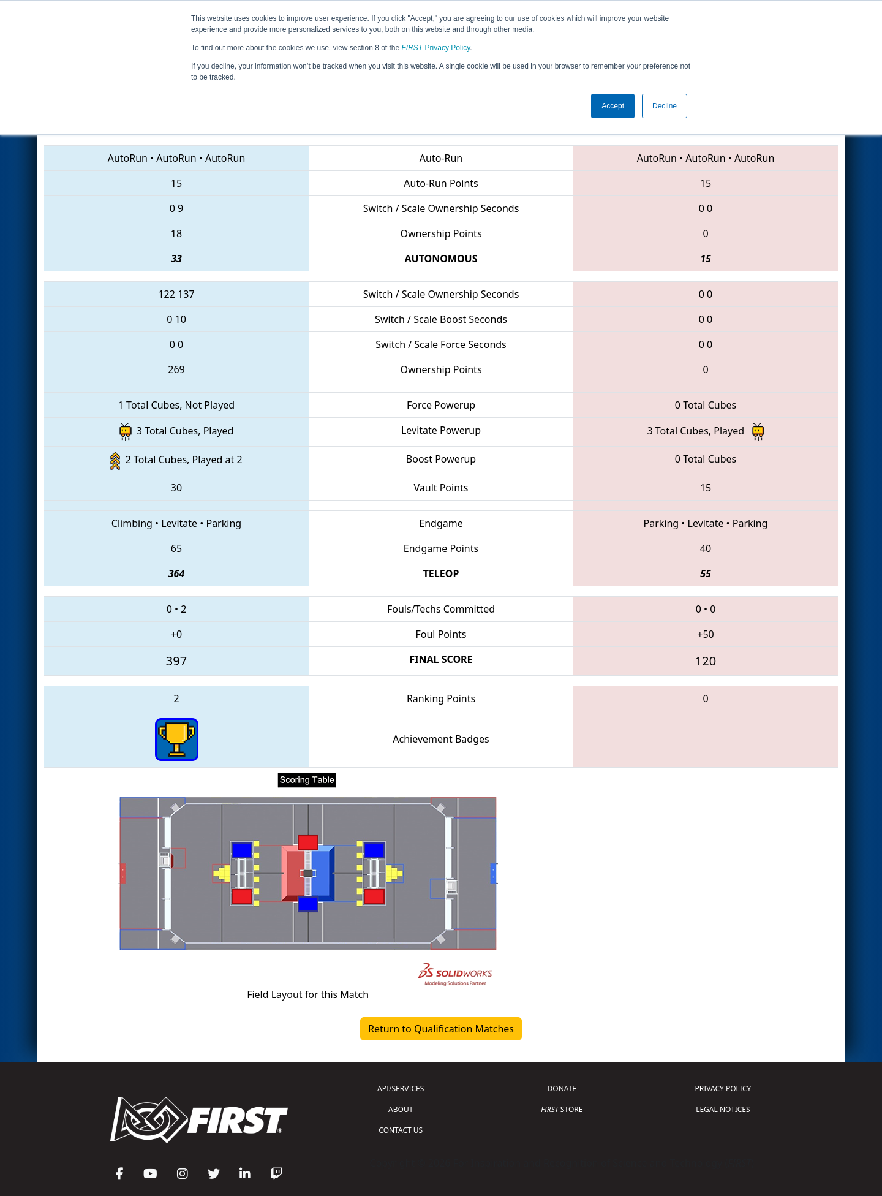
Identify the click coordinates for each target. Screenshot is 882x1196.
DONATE (562, 1088)
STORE (561, 1109)
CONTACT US (401, 1130)
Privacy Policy (436, 48)
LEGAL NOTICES (723, 1109)
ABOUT (400, 1109)
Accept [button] (612, 106)
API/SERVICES (400, 1088)
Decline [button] (664, 106)
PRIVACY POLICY (723, 1088)
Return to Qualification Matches (441, 1028)
